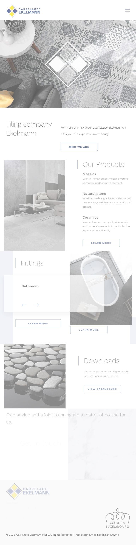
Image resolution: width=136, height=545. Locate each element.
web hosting (98, 534)
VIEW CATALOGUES (105, 388)
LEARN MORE (105, 243)
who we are (80, 146)
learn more (35, 323)
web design (81, 534)
